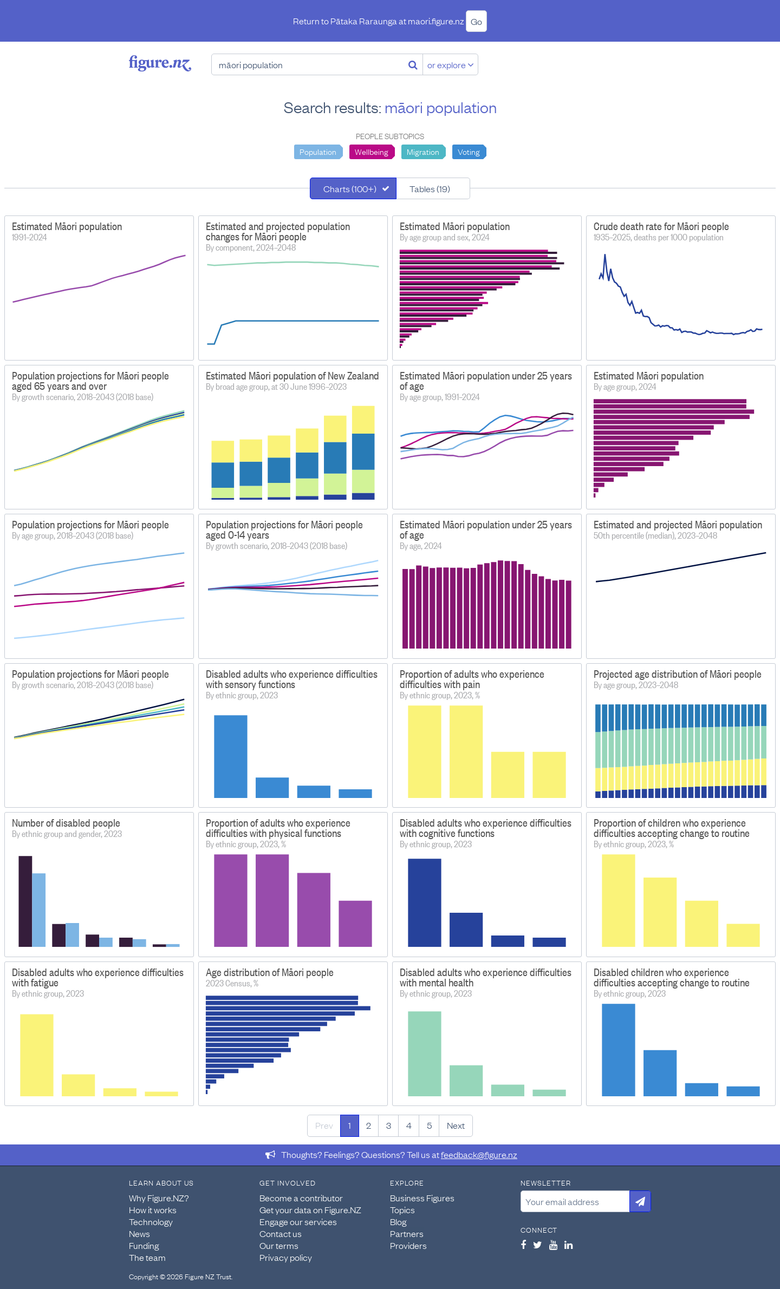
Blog (398, 1221)
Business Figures (422, 1197)
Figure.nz (160, 63)
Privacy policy (285, 1257)
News (139, 1233)
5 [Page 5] (429, 1125)
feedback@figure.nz (479, 1154)
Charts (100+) (349, 188)
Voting (469, 151)
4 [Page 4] (409, 1125)
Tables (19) (430, 188)
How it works (153, 1209)
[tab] (353, 188)
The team (147, 1257)
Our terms (278, 1245)
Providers (408, 1245)
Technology (151, 1221)
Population (318, 151)
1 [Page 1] (349, 1125)
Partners (407, 1233)
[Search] (413, 64)
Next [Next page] (456, 1125)
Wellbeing (371, 151)
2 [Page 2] (368, 1125)
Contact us (280, 1233)
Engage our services (298, 1221)
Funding (144, 1245)
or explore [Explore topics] (450, 64)
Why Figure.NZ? (159, 1197)
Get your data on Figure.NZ (310, 1209)
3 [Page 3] (388, 1125)
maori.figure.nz (436, 21)
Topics (402, 1209)
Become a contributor (301, 1197)
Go (476, 21)
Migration (423, 151)
